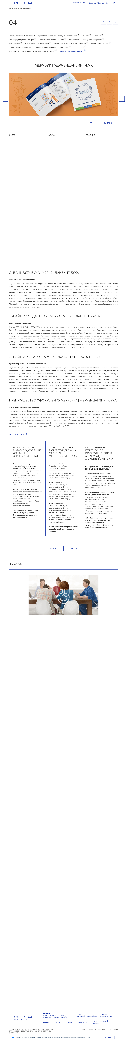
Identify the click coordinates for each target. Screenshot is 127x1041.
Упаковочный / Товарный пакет (37, 43)
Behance (96, 1023)
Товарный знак (14, 43)
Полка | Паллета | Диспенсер (20, 47)
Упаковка (97, 35)
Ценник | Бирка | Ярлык (99, 43)
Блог (70, 1022)
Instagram (103, 1021)
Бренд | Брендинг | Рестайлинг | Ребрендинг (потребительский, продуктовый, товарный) (43, 35)
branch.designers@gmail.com (87, 1015)
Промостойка (79, 46)
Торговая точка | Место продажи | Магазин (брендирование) (32, 50)
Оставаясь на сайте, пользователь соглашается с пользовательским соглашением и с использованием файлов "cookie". (51, 1037)
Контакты (82, 1022)
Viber (107, 3)
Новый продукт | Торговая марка (21, 39)
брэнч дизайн (24, 3)
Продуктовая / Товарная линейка (51, 39)
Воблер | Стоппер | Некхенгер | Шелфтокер (52, 46)
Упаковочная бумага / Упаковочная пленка (70, 43)
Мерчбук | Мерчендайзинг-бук (71, 50)
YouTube (96, 1021)
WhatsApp (100, 3)
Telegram (92, 3)
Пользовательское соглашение (94, 1029)
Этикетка (85, 35)
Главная (11, 8)
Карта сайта (114, 1029)
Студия (59, 1022)
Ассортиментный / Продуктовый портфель (85, 39)
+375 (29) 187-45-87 (79, 3)
